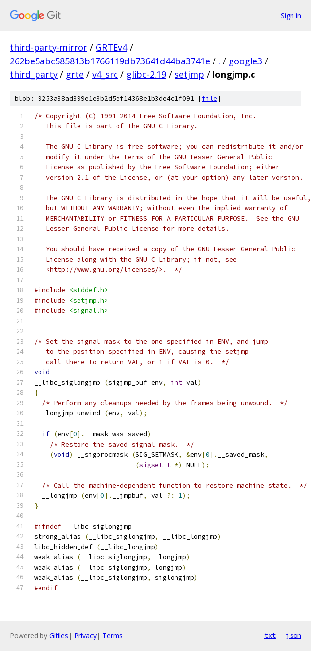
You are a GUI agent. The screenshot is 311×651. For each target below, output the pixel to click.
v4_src (105, 74)
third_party (34, 74)
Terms (112, 635)
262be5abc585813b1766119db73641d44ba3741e (110, 61)
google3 (245, 61)
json (293, 635)
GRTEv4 (111, 47)
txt (270, 635)
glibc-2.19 (146, 74)
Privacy (85, 635)
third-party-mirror (48, 47)
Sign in (291, 15)
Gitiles (58, 635)
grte (75, 74)
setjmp (189, 74)
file (209, 98)
